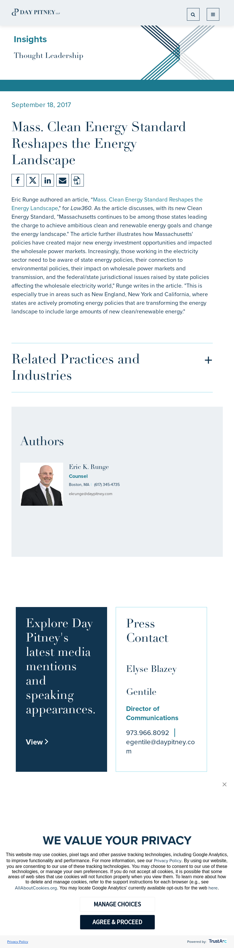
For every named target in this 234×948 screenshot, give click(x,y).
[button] (224, 785)
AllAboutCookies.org (36, 888)
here (213, 888)
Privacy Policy (167, 860)
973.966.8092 (147, 733)
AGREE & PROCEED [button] (117, 922)
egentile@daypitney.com (160, 746)
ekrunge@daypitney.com (90, 494)
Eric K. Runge (89, 467)
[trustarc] (217, 942)
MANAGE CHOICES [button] (117, 904)
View (37, 741)
